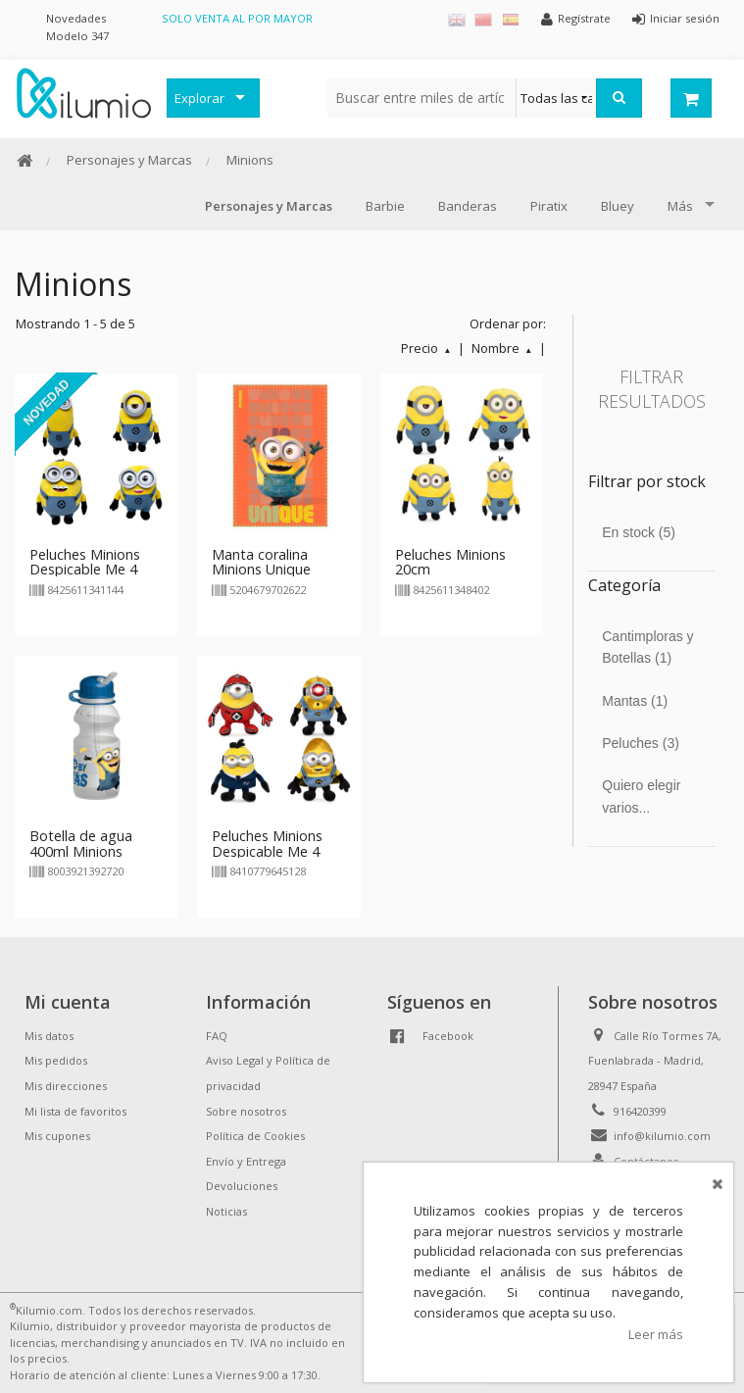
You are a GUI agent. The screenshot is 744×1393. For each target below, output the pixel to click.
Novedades (76, 18)
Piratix (549, 206)
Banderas (467, 206)
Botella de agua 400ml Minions (80, 843)
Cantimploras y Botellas (647, 647)
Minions (249, 160)
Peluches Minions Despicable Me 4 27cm (267, 851)
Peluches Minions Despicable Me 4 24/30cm (84, 570)
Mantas (635, 701)
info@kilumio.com (662, 1135)
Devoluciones (241, 1185)
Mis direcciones (66, 1085)
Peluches (640, 743)
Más (680, 206)
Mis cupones (57, 1135)
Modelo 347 (77, 35)
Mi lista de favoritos (75, 1111)
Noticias (226, 1211)
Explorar (199, 98)
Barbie (385, 206)
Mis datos (49, 1035)
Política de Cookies (255, 1135)
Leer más (655, 1334)
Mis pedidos (56, 1060)
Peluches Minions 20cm (450, 562)
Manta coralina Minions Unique (261, 562)
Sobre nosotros (246, 1111)
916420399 (640, 1111)
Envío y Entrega (246, 1161)
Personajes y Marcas (129, 160)
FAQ (216, 1035)
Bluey (617, 206)
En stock (638, 532)
